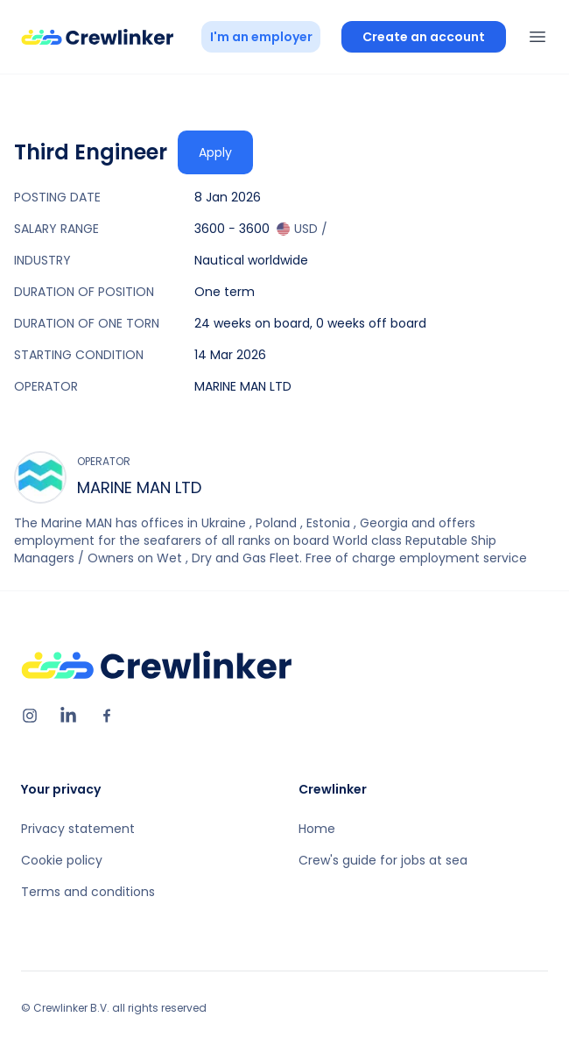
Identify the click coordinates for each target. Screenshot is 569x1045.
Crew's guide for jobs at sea (383, 860)
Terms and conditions (88, 891)
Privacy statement (78, 828)
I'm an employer (261, 37)
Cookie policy (61, 860)
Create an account (423, 37)
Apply (215, 152)
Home (317, 828)
